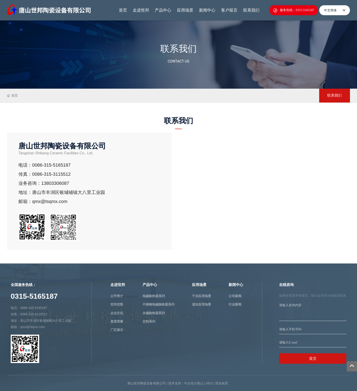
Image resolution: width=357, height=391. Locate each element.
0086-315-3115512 (51, 174)
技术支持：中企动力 (182, 383)
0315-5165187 (34, 296)
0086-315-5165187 (51, 165)
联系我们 (178, 48)
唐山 (200, 383)
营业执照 (221, 383)
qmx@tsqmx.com (49, 201)
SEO (209, 383)
